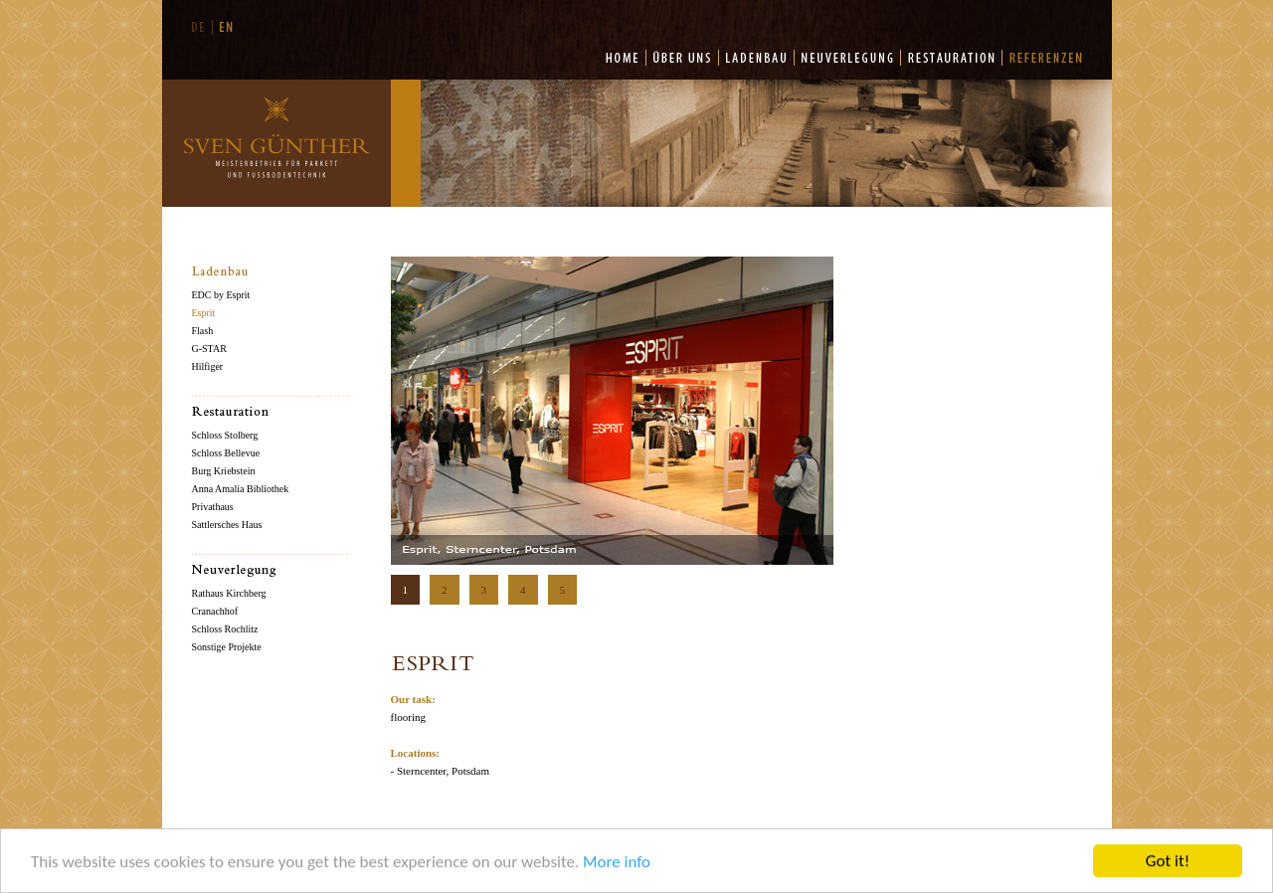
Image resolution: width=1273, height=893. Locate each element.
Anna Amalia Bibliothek (240, 488)
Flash (203, 330)
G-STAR (209, 348)
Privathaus (213, 506)
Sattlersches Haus (227, 524)
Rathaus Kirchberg (229, 593)
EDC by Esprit (221, 294)
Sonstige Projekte (227, 646)
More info (616, 863)
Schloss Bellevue (226, 452)
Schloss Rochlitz (225, 629)
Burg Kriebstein (224, 470)
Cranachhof (215, 611)
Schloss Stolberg (225, 435)
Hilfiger (208, 366)
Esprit (204, 312)
